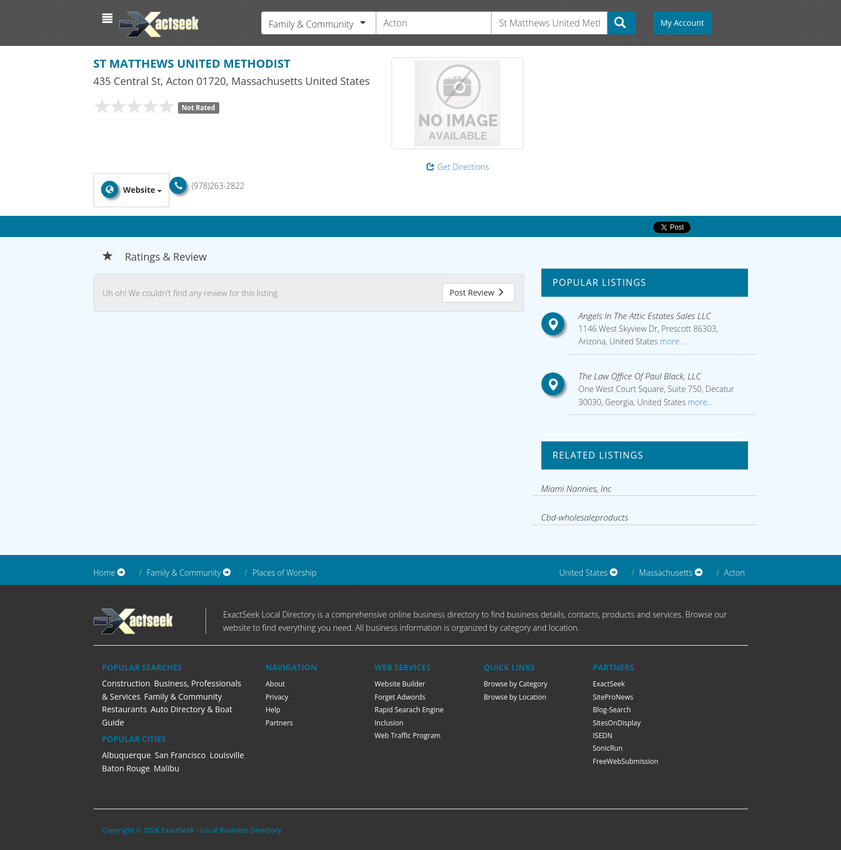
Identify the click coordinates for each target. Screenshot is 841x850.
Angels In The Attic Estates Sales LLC (644, 315)
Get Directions (458, 166)
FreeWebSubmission (625, 761)
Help (273, 710)
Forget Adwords (400, 697)
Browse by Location (515, 697)
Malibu (167, 768)
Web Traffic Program (408, 735)
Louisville (227, 755)
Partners (279, 723)
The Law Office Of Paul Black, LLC (639, 376)
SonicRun (608, 748)
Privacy (277, 697)
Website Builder (400, 684)
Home (104, 572)
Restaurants (124, 709)
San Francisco (180, 755)
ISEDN (603, 735)
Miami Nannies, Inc (576, 488)
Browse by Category (516, 684)
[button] (108, 18)
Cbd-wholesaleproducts (585, 517)
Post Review (477, 292)
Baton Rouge (126, 768)
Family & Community (183, 696)
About (275, 684)
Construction (126, 683)
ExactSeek (609, 684)
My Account (682, 22)
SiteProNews (613, 697)
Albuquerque (126, 755)
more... (671, 341)
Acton (734, 572)
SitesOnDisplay (617, 723)
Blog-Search (612, 710)
